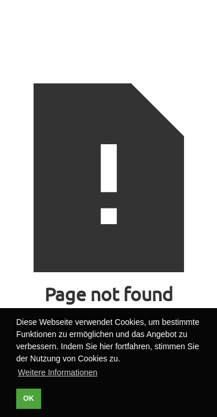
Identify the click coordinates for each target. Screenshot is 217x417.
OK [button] (28, 398)
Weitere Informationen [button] (57, 372)
